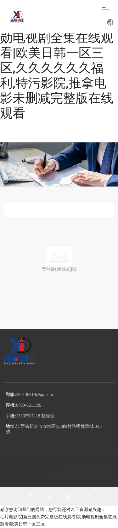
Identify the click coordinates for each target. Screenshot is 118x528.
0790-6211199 (29, 405)
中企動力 (35, 470)
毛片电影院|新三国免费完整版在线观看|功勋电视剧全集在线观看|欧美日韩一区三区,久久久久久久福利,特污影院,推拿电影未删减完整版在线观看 (58, 60)
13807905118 (28, 416)
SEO (62, 470)
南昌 (50, 470)
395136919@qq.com (34, 394)
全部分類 (59, 209)
